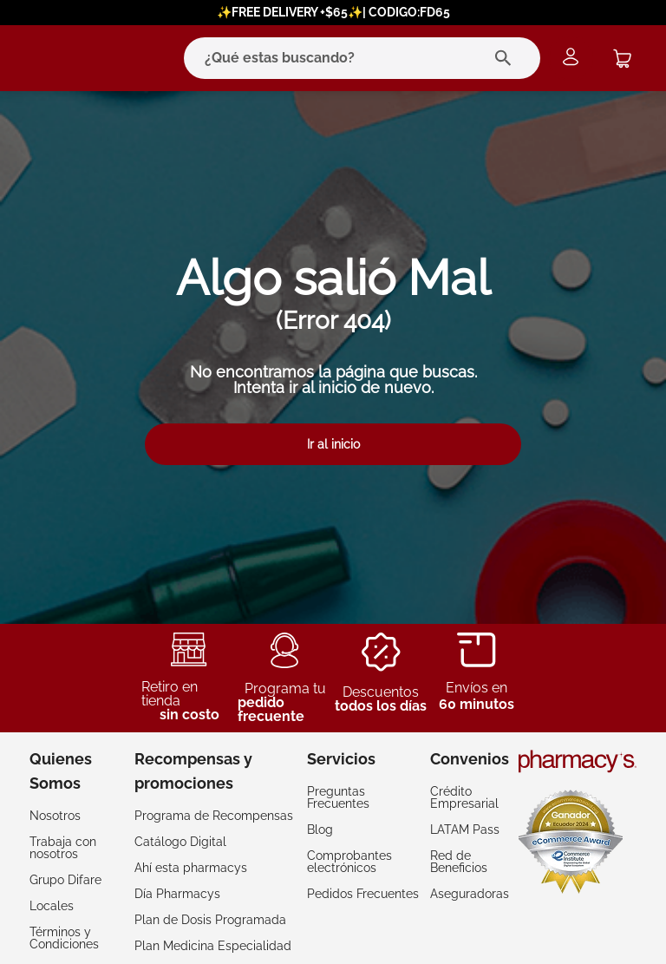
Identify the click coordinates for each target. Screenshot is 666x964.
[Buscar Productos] (506, 58)
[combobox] (327, 58)
